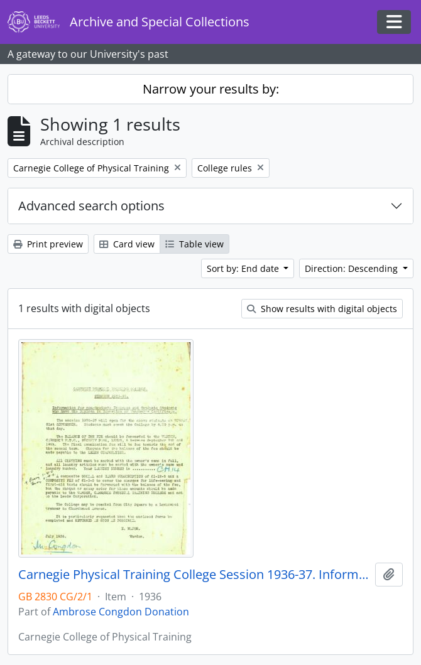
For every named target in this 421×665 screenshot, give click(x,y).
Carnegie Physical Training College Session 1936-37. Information (194, 574)
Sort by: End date (244, 268)
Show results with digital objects (322, 309)
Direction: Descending (352, 268)
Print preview (48, 244)
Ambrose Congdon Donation (121, 612)
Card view (127, 244)
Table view (194, 244)
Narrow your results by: (211, 88)
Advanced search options (91, 205)
